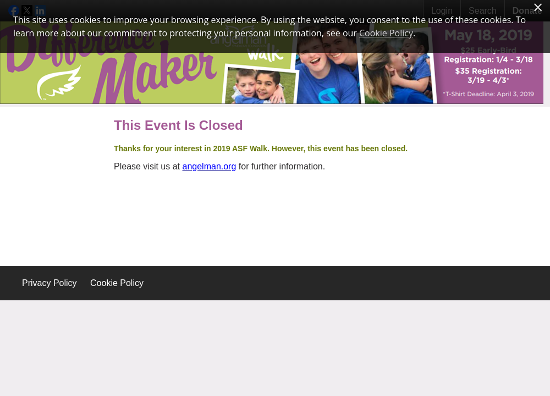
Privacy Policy (49, 283)
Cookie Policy (117, 283)
